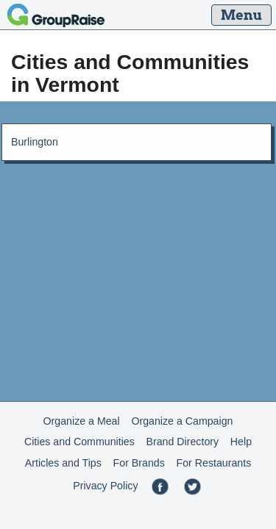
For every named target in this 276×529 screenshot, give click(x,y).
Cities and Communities (79, 441)
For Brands (139, 463)
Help (241, 441)
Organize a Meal (81, 421)
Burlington (34, 142)
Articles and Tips (63, 463)
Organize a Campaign (182, 421)
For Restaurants (214, 463)
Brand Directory (182, 441)
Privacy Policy (105, 486)
